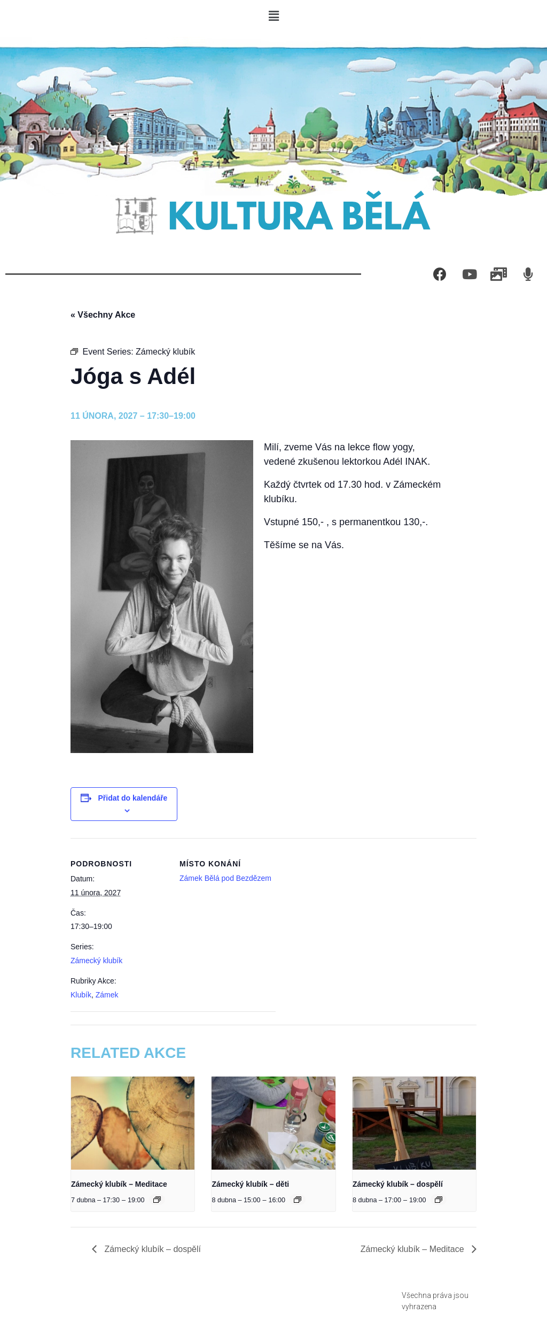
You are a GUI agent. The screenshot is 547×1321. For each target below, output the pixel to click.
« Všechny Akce (103, 314)
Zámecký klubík (96, 960)
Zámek (107, 994)
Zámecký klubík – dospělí (398, 1184)
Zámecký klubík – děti (250, 1184)
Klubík (81, 994)
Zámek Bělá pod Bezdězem (225, 878)
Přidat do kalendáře (132, 798)
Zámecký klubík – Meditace (119, 1184)
